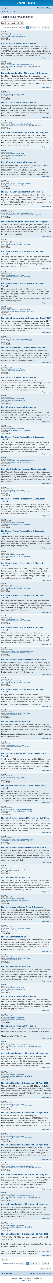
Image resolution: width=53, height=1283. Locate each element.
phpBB (20, 1278)
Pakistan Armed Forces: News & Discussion (17, 746)
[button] (23, 27)
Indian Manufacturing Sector (13, 714)
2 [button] (30, 27)
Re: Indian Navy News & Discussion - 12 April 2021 (24, 1083)
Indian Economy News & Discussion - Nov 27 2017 (19, 311)
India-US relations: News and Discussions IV (18, 341)
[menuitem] (6, 8)
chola (4, 32)
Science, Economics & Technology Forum (18, 183)
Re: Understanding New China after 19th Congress (24, 73)
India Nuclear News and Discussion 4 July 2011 (18, 652)
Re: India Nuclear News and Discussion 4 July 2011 (25, 659)
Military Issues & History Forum (15, 35)
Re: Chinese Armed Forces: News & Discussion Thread (23, 252)
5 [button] (38, 27)
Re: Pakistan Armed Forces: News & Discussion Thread (23, 754)
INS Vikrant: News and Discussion (15, 36)
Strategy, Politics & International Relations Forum (20, 64)
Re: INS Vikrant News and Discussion (18, 43)
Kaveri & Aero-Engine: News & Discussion (17, 900)
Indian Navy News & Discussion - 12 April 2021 (18, 1076)
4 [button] (36, 27)
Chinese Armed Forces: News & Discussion (17, 244)
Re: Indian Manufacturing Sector (16, 721)
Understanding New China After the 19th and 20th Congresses (23, 66)
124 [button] (44, 27)
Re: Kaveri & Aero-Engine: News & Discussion (22, 907)
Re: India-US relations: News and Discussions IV (23, 348)
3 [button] (33, 27)
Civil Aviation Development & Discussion (16, 185)
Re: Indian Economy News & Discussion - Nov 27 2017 (26, 318)
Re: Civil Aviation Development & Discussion (22, 192)
